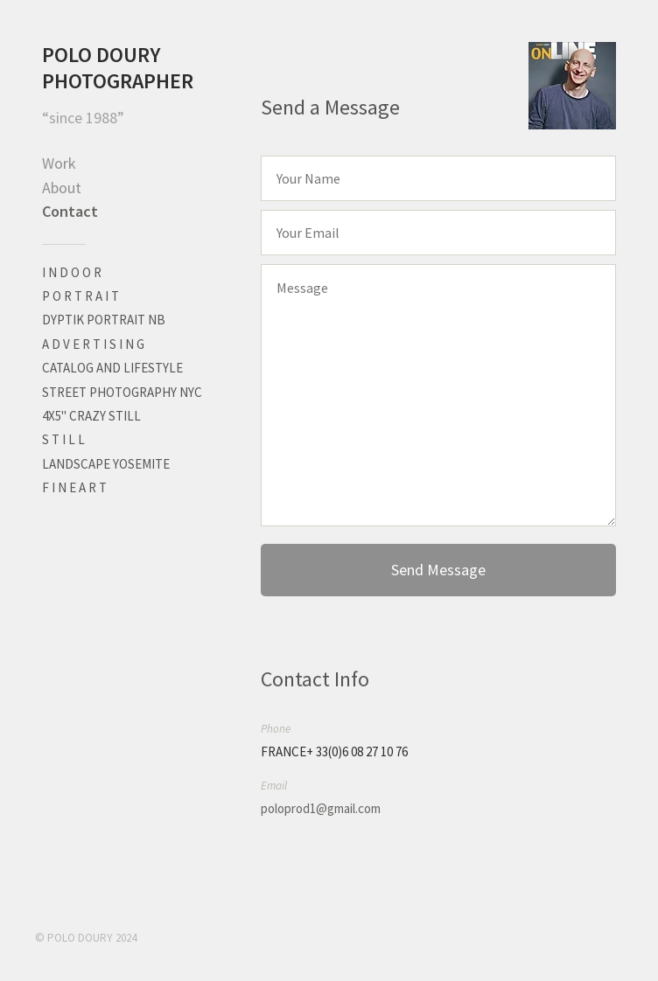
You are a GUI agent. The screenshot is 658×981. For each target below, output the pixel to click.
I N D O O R (72, 272)
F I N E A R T (74, 487)
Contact (70, 211)
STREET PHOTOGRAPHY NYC (122, 392)
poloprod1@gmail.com (321, 808)
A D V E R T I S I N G (93, 344)
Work (59, 163)
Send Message (438, 570)
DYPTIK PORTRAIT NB (103, 319)
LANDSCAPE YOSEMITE (106, 463)
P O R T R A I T (80, 296)
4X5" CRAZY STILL (91, 415)
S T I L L (63, 439)
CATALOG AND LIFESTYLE (112, 367)
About (61, 187)
